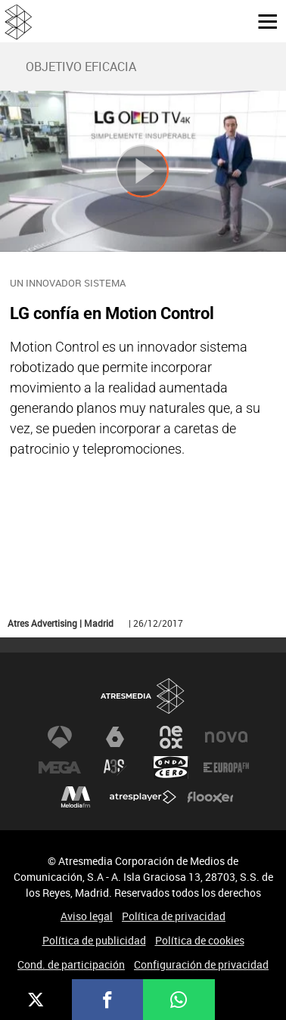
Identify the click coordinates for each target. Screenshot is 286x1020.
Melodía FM (75, 797)
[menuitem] (80, 66)
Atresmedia (143, 696)
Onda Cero (171, 767)
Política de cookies (199, 940)
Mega (59, 767)
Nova (226, 737)
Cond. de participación (71, 964)
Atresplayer (143, 797)
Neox (171, 737)
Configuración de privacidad (201, 964)
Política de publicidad (94, 940)
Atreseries (115, 767)
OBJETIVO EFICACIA (81, 66)
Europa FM (226, 767)
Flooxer (210, 797)
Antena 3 (59, 737)
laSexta (115, 737)
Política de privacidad (173, 916)
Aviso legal (87, 916)
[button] (262, 20)
